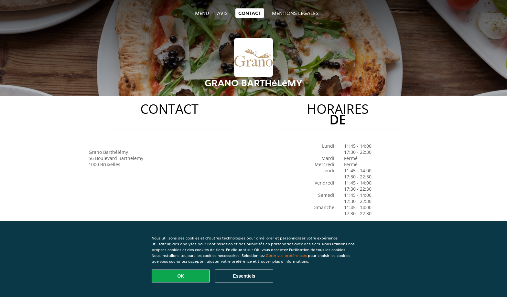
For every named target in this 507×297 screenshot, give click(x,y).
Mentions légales (295, 13)
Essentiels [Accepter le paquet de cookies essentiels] (244, 276)
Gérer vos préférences (286, 255)
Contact (249, 13)
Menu (202, 13)
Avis (222, 13)
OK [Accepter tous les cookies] (181, 276)
